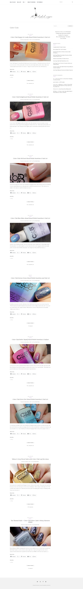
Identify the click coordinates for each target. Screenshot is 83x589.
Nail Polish (13, 2)
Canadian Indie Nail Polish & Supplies (63, 33)
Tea (23, 2)
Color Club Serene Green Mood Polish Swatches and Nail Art (30, 278)
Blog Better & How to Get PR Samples (63, 31)
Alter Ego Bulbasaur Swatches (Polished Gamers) (63, 70)
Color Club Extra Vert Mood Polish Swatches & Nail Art (30, 399)
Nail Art (19, 2)
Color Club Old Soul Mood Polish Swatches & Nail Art (30, 158)
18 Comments (30, 507)
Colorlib (41, 585)
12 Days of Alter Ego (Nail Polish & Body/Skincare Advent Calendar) (62, 92)
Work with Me (63, 38)
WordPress (48, 585)
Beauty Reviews (31, 2)
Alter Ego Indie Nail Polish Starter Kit (60, 60)
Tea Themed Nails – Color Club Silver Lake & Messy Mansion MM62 (30, 521)
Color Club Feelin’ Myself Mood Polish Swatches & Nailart (30, 339)
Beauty (30, 275)
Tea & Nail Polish (36, 39)
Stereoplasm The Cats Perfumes (59, 49)
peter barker (55, 82)
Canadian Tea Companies (63, 35)
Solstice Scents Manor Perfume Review (61, 58)
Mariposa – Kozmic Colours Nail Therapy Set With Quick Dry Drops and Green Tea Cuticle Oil (62, 85)
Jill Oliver (55, 91)
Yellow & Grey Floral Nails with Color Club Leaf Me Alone (30, 459)
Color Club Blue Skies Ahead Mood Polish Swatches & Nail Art (30, 218)
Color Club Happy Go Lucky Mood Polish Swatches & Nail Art (30, 37)
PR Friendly (40, 2)
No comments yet (30, 83)
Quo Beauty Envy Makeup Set (65, 89)
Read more (30, 80)
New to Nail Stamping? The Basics (63, 36)
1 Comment (30, 325)
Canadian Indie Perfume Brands (59, 47)
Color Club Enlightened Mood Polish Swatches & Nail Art (30, 97)
